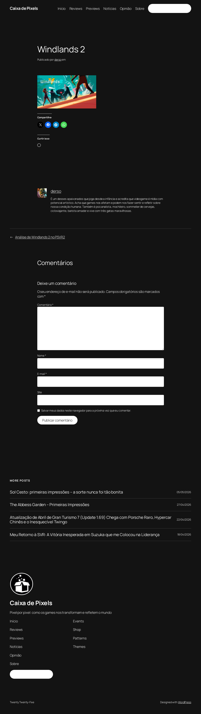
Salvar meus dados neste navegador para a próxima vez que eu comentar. (86, 410)
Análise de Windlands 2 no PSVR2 (40, 237)
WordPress (184, 702)
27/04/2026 (184, 504)
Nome (41, 355)
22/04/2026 (184, 519)
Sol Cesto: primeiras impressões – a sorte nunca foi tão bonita (66, 492)
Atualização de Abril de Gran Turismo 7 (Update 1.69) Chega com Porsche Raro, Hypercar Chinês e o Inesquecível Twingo (90, 519)
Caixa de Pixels (24, 8)
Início (62, 8)
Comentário (45, 305)
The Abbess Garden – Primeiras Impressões (49, 504)
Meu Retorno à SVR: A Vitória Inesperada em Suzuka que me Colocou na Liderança (85, 534)
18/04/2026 (184, 534)
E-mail (42, 374)
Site (39, 392)
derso (57, 59)
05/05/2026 (184, 492)
